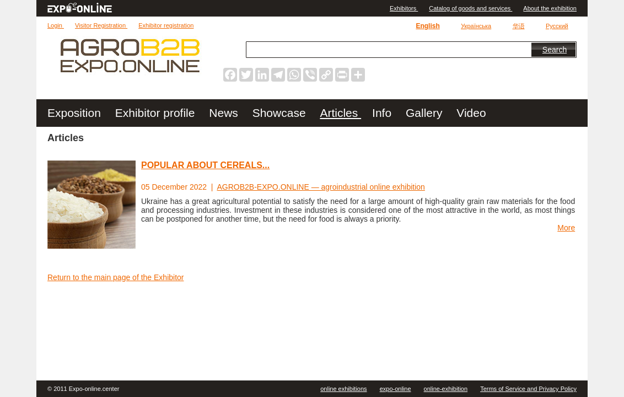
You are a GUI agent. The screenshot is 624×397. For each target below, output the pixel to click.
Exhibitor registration (165, 25)
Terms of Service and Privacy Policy (528, 388)
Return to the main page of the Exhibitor (115, 277)
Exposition (75, 112)
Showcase (280, 112)
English (427, 26)
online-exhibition (446, 388)
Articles (340, 112)
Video (471, 112)
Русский (557, 26)
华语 (519, 26)
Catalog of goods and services (470, 8)
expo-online (395, 388)
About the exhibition (550, 8)
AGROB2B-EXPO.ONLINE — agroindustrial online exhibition (321, 187)
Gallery (425, 112)
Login (55, 25)
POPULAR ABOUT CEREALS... (205, 165)
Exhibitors (404, 8)
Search (554, 49)
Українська (476, 26)
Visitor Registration (101, 25)
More (566, 227)
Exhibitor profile (156, 112)
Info (383, 112)
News (225, 112)
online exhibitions (343, 388)
